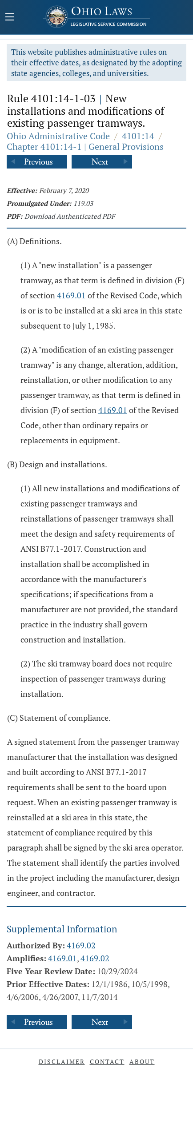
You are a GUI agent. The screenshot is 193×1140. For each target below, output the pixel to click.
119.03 (83, 203)
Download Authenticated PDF (69, 216)
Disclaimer (62, 1061)
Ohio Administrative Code (58, 136)
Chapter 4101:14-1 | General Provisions (85, 146)
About (142, 1061)
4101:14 (138, 136)
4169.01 (71, 295)
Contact (107, 1061)
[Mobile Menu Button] (9, 17)
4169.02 (81, 945)
